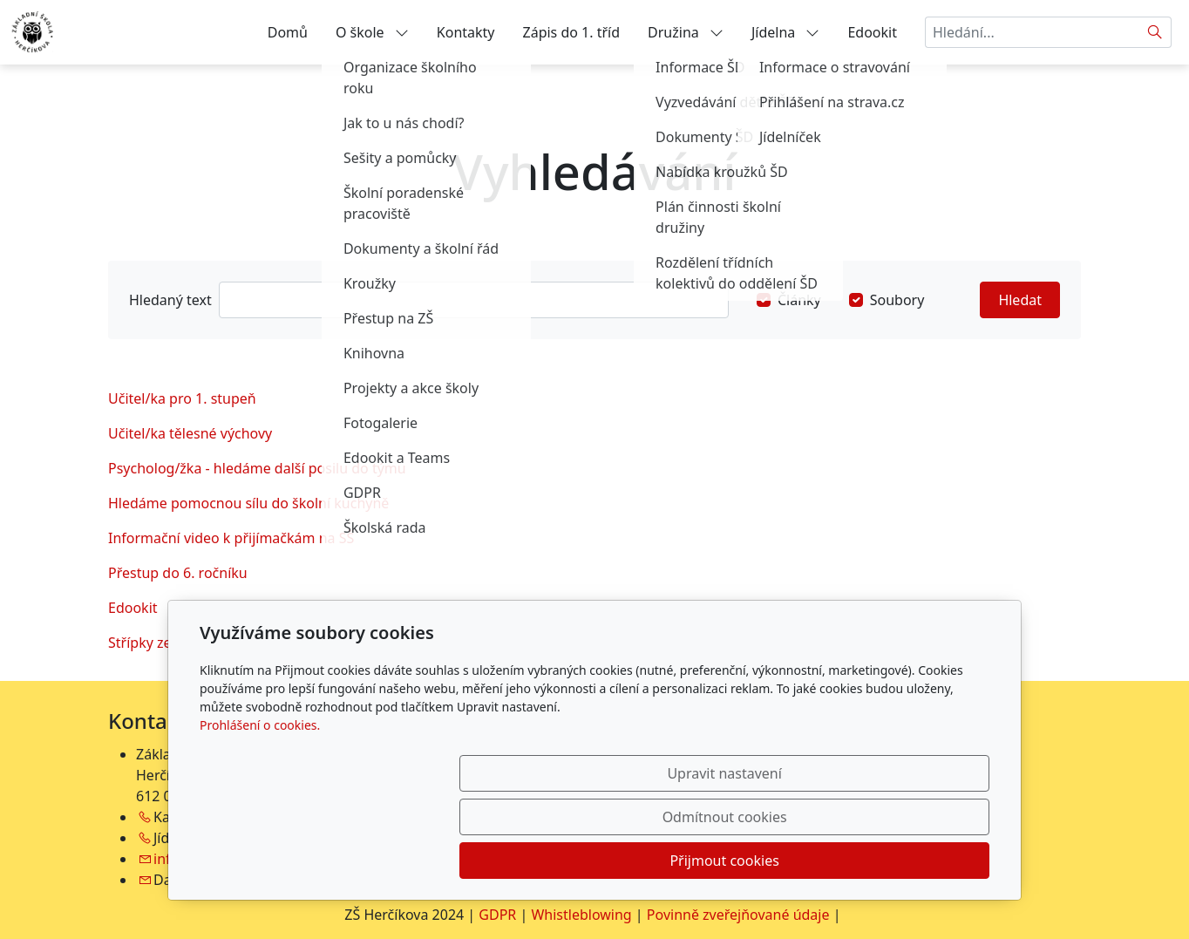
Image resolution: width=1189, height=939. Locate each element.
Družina (686, 32)
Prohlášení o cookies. (260, 812)
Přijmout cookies (905, 860)
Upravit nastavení (556, 860)
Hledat (1020, 300)
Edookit (872, 32)
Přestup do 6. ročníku (178, 572)
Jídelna (785, 32)
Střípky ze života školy (179, 642)
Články (799, 300)
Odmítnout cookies (731, 860)
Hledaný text (170, 300)
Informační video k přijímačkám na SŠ (231, 538)
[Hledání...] (1032, 32)
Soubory (897, 300)
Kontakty (466, 32)
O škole (372, 32)
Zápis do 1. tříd (572, 32)
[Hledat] (1155, 32)
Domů (288, 32)
